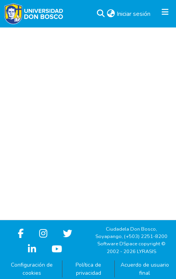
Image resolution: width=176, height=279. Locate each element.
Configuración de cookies (32, 269)
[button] (100, 14)
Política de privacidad (88, 269)
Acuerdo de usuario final (145, 269)
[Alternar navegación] (165, 14)
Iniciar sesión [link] (134, 14)
